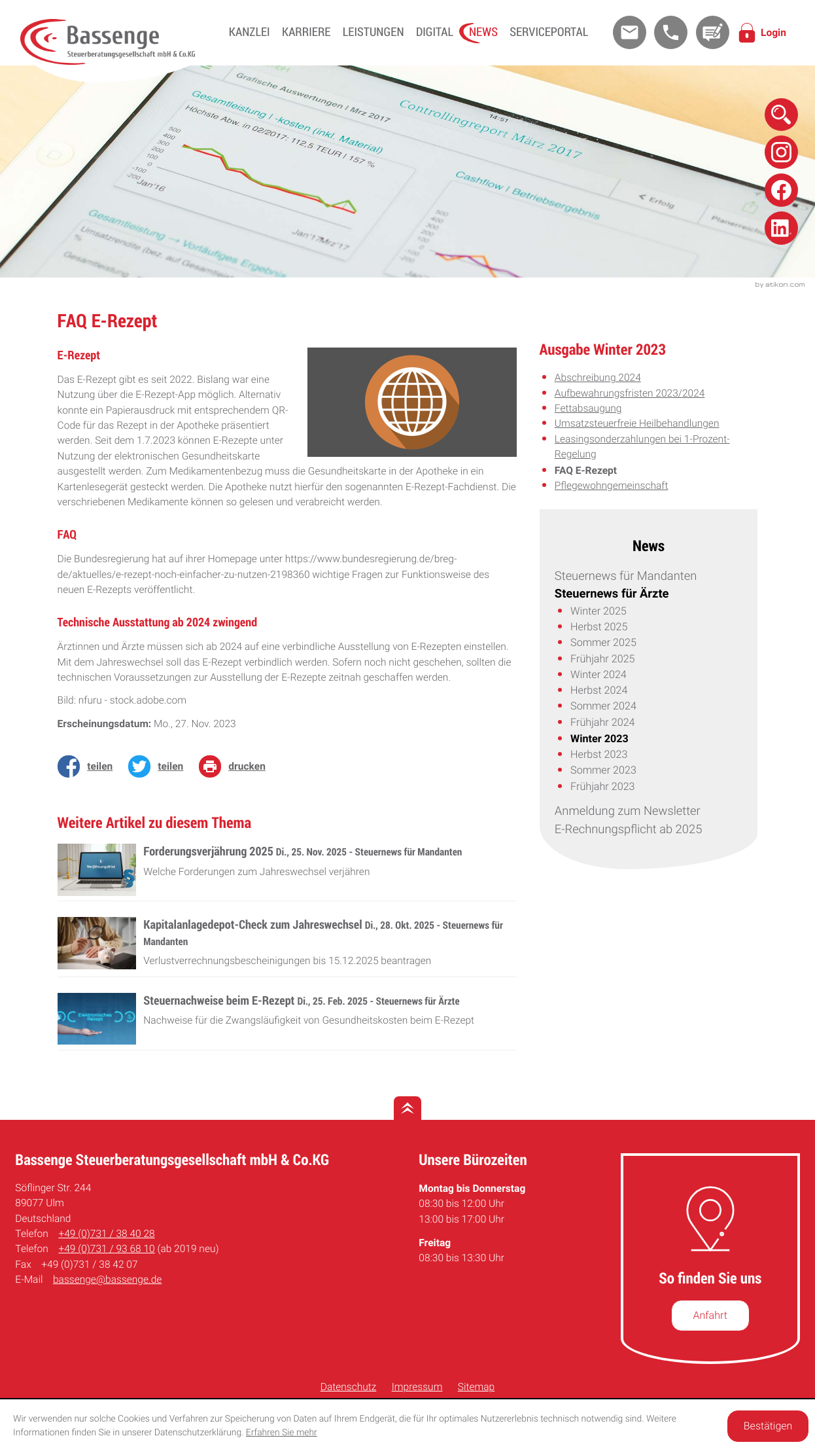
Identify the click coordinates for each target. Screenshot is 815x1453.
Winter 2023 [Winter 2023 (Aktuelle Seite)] (599, 738)
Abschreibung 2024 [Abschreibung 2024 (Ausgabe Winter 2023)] (598, 378)
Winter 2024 (598, 674)
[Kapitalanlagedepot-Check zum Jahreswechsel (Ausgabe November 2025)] (287, 947)
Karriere (306, 32)
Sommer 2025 (603, 642)
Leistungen (373, 32)
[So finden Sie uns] (710, 1315)
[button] (670, 32)
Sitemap (476, 1387)
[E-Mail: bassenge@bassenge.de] (629, 32)
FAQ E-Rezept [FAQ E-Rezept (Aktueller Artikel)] (586, 470)
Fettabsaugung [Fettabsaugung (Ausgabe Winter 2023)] (588, 408)
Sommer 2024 (603, 706)
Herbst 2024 (598, 690)
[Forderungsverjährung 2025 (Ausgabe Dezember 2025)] (287, 872)
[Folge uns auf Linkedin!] (781, 228)
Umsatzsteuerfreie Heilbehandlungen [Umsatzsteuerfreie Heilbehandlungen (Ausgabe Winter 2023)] (637, 423)
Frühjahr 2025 (602, 659)
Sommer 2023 (603, 770)
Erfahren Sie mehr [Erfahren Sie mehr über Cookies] (281, 1432)
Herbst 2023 (598, 754)
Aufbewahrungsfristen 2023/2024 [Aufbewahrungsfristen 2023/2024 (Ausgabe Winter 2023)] (630, 393)
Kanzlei (249, 32)
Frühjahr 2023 (602, 786)
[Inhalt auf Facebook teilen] (89, 766)
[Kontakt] (712, 32)
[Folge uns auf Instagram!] (781, 152)
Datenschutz (349, 1387)
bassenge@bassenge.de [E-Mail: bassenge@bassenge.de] (107, 1279)
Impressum (417, 1387)
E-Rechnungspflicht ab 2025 (628, 829)
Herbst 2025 (598, 626)
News (483, 32)
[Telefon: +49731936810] (106, 1249)
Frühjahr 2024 (602, 722)
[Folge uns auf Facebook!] (781, 190)
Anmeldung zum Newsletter (628, 811)
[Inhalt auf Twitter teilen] (159, 766)
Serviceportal (549, 32)
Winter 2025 (598, 611)
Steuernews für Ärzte (612, 593)
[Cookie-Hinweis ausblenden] (767, 1426)
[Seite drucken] (236, 766)
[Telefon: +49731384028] (106, 1234)
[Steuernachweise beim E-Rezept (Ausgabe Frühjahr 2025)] (287, 1021)
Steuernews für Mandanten (626, 576)
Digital (434, 32)
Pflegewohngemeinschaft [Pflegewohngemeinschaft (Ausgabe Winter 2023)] (611, 486)
